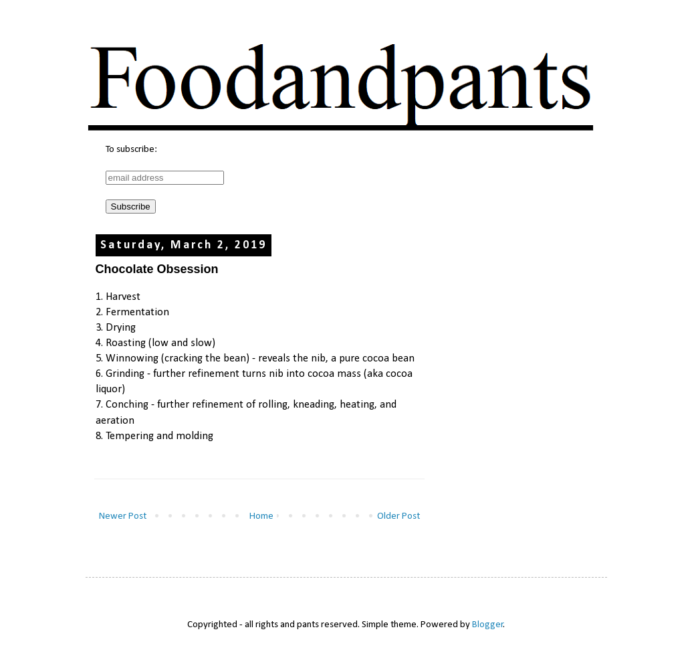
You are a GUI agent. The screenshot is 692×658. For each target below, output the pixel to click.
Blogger (487, 625)
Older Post (398, 516)
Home (261, 516)
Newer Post (122, 516)
